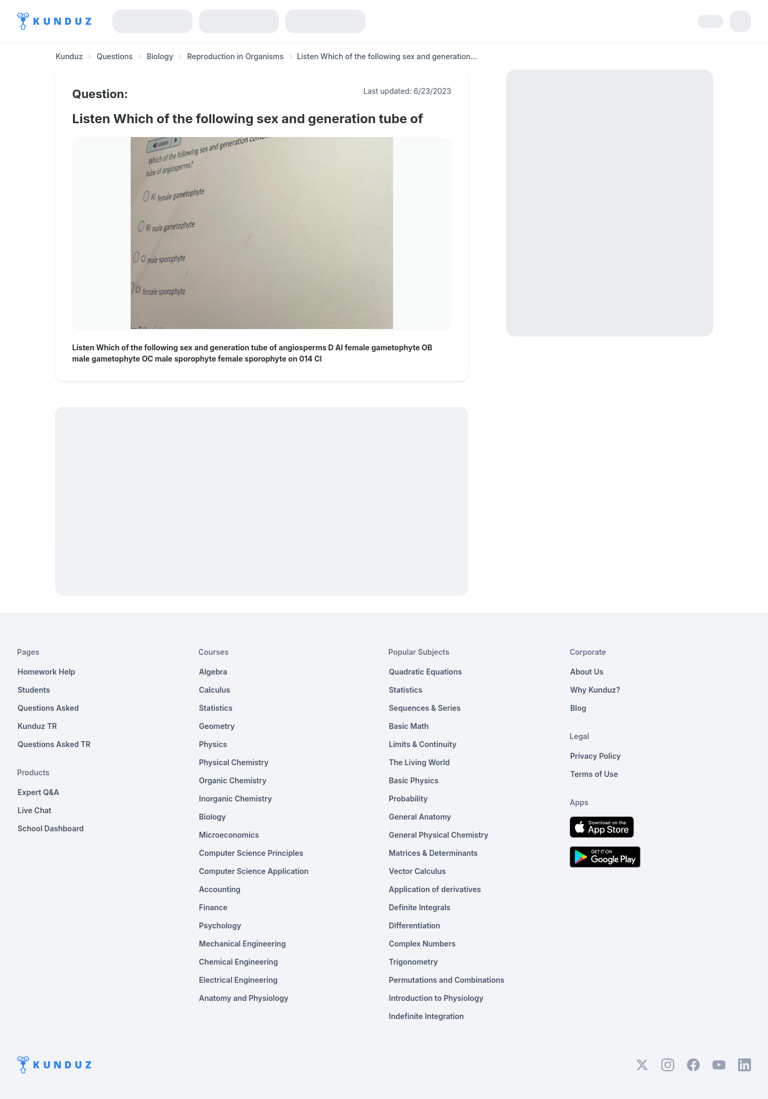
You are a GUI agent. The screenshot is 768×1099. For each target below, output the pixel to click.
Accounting (220, 889)
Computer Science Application (254, 871)
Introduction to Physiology (436, 997)
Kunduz (69, 56)
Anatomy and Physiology (244, 997)
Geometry (217, 726)
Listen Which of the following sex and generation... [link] (387, 56)
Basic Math (409, 726)
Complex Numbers (422, 943)
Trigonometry (413, 961)
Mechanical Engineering (242, 943)
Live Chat (34, 810)
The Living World (419, 762)
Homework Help (46, 671)
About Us (586, 671)
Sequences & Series (425, 707)
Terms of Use (594, 774)
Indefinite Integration (426, 1016)
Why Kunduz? (595, 689)
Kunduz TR (37, 726)
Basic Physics (413, 780)
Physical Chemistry (234, 762)
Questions (115, 56)
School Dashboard (51, 828)
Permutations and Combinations (447, 979)
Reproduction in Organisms (235, 56)
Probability (408, 798)
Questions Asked (48, 707)
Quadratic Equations (425, 671)
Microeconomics (229, 834)
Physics (213, 744)
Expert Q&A (38, 792)
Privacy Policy (595, 755)
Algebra (213, 671)
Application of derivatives (435, 889)
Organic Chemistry (233, 780)
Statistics (216, 707)
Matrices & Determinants (433, 852)
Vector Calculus (417, 871)
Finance (213, 907)
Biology (160, 56)
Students (34, 689)
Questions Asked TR (54, 744)
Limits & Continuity (423, 744)
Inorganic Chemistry (235, 798)
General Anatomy (420, 816)
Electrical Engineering (238, 979)
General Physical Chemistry (439, 834)
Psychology (220, 925)
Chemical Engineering (238, 961)
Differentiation (414, 925)
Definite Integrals (420, 907)
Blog (578, 707)
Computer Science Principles (251, 852)
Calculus (214, 689)
